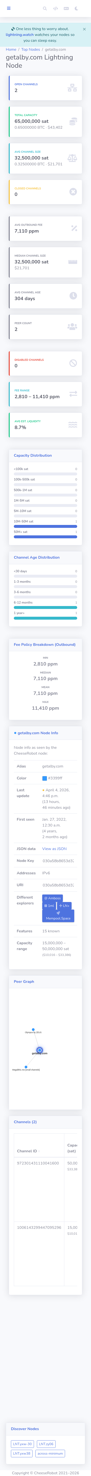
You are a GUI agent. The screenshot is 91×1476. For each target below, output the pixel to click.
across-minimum (50, 1453)
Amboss (52, 898)
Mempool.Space (58, 916)
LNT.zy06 (46, 1444)
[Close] (84, 29)
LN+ (64, 905)
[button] (45, 8)
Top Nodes (30, 49)
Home (11, 49)
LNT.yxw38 (21, 1453)
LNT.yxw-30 (22, 1444)
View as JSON (54, 849)
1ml (49, 905)
